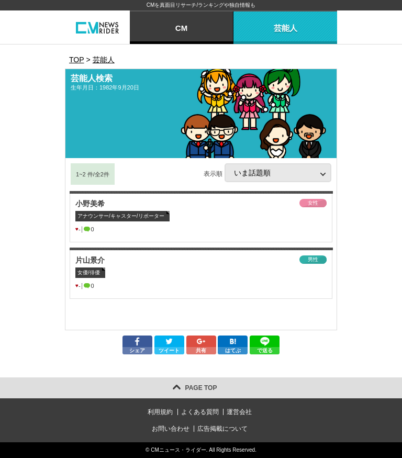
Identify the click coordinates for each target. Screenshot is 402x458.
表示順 (267, 172)
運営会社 (239, 412)
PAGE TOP (201, 388)
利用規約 (160, 412)
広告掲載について (222, 428)
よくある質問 (200, 412)
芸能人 (285, 28)
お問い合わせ (170, 428)
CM (181, 28)
